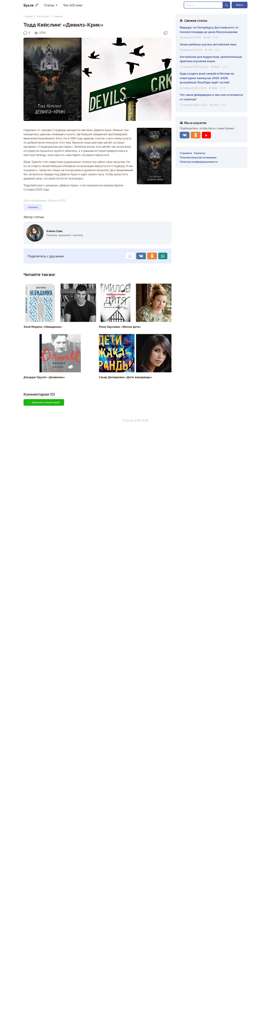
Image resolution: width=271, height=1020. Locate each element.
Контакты (199, 153)
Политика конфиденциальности (199, 161)
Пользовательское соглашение (198, 157)
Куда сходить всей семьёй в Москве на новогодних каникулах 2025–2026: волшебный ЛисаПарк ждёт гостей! (207, 78)
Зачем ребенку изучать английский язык (208, 44)
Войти (239, 5)
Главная (28, 16)
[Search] (203, 5)
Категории (43, 16)
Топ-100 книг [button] (73, 5)
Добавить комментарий (44, 995)
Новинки (58, 16)
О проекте (186, 153)
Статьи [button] (49, 5)
